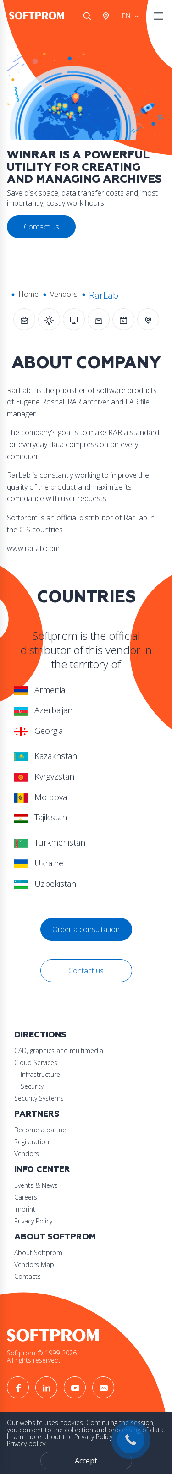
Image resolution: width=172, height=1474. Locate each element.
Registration (31, 1141)
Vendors (64, 294)
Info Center (42, 1169)
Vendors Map (34, 1264)
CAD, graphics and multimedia (58, 1050)
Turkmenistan (49, 842)
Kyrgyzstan (44, 776)
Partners (37, 1114)
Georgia (38, 730)
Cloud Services (35, 1062)
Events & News (36, 1185)
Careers (25, 1197)
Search (87, 16)
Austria (107, 16)
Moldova (40, 797)
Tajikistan (40, 817)
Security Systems (39, 1098)
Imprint (24, 1209)
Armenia (39, 689)
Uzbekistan (45, 883)
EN (126, 15)
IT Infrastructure (37, 1074)
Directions (40, 1035)
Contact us (86, 971)
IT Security (29, 1086)
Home (28, 294)
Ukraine (38, 862)
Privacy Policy (33, 1221)
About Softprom (55, 1237)
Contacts (27, 1276)
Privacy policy (26, 1443)
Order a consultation (86, 929)
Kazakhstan (45, 755)
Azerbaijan (43, 709)
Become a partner (41, 1129)
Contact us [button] (41, 227)
